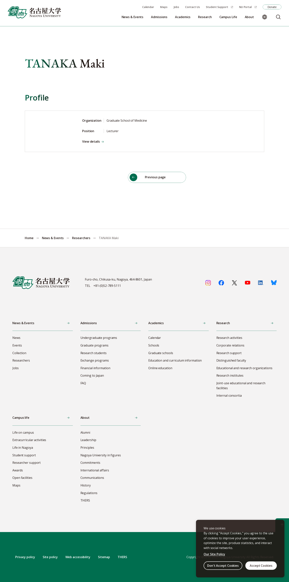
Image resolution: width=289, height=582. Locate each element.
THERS (122, 557)
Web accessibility (77, 557)
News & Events (53, 238)
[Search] (278, 17)
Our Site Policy (214, 554)
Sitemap (104, 557)
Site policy (50, 557)
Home (29, 238)
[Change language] (265, 17)
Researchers (81, 238)
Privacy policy (25, 557)
